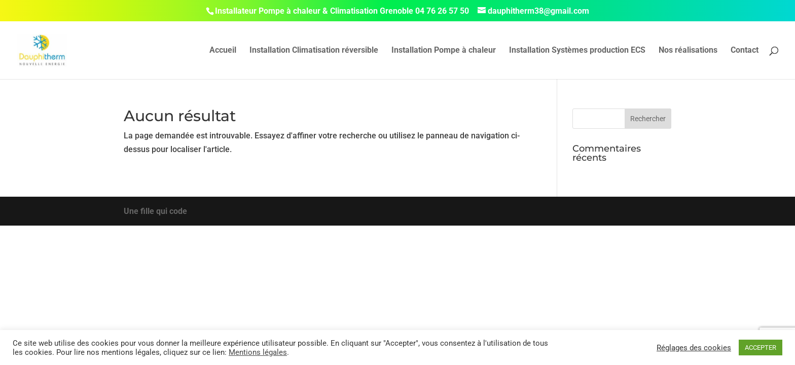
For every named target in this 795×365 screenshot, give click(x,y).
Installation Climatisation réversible (313, 51)
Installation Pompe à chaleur (443, 51)
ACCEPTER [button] (760, 347)
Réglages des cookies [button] (694, 347)
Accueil (222, 51)
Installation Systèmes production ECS (577, 51)
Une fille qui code (155, 211)
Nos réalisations (688, 51)
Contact (744, 51)
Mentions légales (258, 352)
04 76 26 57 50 (442, 11)
